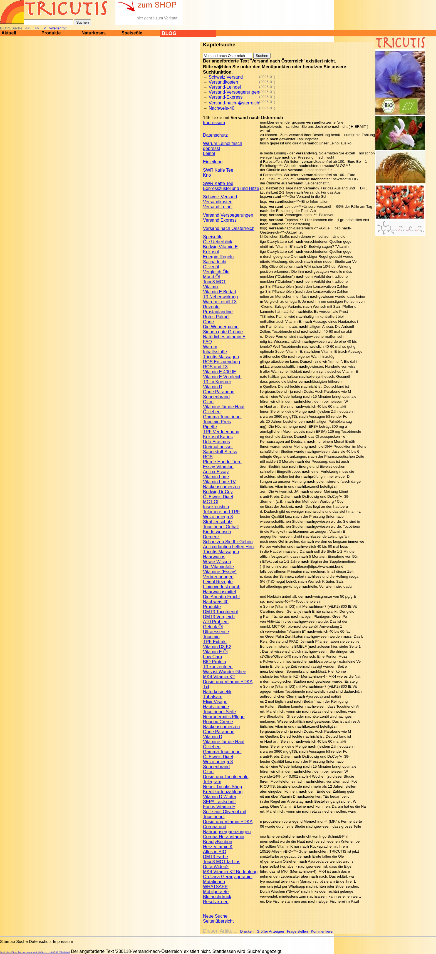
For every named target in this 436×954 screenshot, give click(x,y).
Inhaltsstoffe (215, 351)
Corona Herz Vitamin (223, 836)
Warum (210, 346)
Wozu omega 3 (218, 516)
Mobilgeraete (216, 891)
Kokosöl (211, 251)
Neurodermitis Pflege (223, 716)
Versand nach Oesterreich (228, 228)
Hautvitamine (216, 706)
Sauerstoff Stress (220, 451)
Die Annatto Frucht (221, 596)
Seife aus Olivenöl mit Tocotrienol (224, 814)
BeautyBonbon (217, 841)
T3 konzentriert (218, 666)
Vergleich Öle (216, 271)
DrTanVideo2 (216, 866)
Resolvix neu (216, 901)
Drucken (247, 931)
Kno (207, 175)
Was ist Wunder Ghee (224, 671)
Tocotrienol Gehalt (221, 526)
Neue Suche (215, 916)
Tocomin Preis (217, 421)
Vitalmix (211, 286)
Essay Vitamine (218, 466)
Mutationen (214, 881)
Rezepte (211, 306)
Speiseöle (132, 33)
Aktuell (8, 33)
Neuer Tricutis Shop (222, 786)
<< (28, 28)
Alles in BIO (214, 851)
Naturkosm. (93, 33)
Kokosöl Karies (218, 436)
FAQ (207, 341)
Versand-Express (225, 97)
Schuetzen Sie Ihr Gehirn (228, 541)
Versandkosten (223, 82)
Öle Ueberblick (217, 241)
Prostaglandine (218, 311)
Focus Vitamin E (219, 806)
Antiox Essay (216, 471)
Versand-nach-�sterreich (234, 103)
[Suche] (48, 22)
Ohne (208, 321)
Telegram (212, 781)
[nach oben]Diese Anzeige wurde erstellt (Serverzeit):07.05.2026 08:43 (35, 952)
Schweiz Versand (226, 77)
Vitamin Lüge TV (219, 481)
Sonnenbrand (216, 396)
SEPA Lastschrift (219, 801)
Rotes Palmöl (216, 316)
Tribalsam (212, 696)
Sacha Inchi (214, 261)
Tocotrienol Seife (219, 711)
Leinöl (209, 153)
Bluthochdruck (217, 896)
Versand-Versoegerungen (234, 92)
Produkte (51, 33)
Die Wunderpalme (221, 326)
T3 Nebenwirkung (220, 296)
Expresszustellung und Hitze (231, 188)
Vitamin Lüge (216, 476)
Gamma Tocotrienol (222, 416)
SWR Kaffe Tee (218, 170)
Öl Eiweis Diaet (218, 496)
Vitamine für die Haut (223, 406)
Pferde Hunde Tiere (222, 461)
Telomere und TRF (221, 511)
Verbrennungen (218, 576)
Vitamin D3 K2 (217, 646)
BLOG (169, 33)
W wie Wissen (217, 561)
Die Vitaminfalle (218, 566)
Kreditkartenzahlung (222, 791)
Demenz (211, 536)
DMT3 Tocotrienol (220, 611)
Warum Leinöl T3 (220, 301)
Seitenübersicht (218, 921)
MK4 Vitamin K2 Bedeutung (230, 871)
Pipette (210, 426)
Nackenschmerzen (221, 486)
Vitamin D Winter (219, 796)
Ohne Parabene (218, 391)
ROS (208, 456)
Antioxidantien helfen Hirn (228, 546)
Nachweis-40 (221, 108)
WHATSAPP (215, 886)
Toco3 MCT (214, 281)
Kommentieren (323, 931)
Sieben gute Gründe (223, 331)
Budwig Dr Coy (218, 491)
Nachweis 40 (216, 601)
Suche (22, 941)
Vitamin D (212, 386)
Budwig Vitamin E (220, 246)
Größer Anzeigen (270, 931)
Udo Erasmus (216, 441)
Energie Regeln (218, 256)
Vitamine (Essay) (220, 571)
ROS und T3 (215, 366)
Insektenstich (216, 506)
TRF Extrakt (215, 641)
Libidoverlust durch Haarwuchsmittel (221, 589)
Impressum (214, 122)
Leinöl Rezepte (218, 581)
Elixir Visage (215, 701)
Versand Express (220, 220)
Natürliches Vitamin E (224, 336)
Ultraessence (216, 631)
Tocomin (211, 636)
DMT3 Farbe (215, 856)
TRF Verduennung (221, 431)
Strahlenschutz (217, 521)
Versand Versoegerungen (228, 215)
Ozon (208, 401)
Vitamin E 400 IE (219, 371)
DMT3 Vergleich (219, 616)
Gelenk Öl (213, 626)
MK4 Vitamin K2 (219, 676)
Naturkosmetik (217, 691)
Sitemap (7, 941)
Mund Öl (211, 276)
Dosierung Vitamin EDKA (227, 681)
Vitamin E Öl (215, 651)
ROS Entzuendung (221, 361)
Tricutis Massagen (221, 356)
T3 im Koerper (217, 381)
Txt (206, 686)
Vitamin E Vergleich (222, 376)
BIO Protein (214, 661)
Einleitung (212, 161)
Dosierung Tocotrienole (225, 776)
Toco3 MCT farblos (221, 861)
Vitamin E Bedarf (219, 291)
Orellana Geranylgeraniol (227, 876)
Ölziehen (212, 411)
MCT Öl (210, 501)
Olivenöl (211, 266)
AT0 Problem (216, 621)
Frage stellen (297, 931)
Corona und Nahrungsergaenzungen (227, 829)
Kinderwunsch (217, 531)
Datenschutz (215, 135)
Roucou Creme (218, 721)
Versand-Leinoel (225, 87)
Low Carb (212, 656)
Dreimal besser (218, 446)
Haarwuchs (214, 556)
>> (37, 28)
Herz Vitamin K (217, 846)
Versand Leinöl (217, 206)
